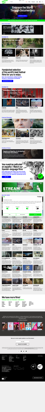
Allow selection (22, 214)
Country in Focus (6, 167)
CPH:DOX (3, 332)
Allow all (35, 214)
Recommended (24, 334)
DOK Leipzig (10, 331)
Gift (23, 387)
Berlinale (3, 331)
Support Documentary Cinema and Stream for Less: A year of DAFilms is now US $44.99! (22, 20)
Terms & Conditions (3, 388)
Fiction (9, 332)
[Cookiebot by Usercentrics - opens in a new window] (38, 196)
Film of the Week (6, 23)
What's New (11, 388)
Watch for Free (31, 333)
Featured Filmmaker (7, 132)
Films (29, 1)
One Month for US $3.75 (22, 15)
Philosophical (24, 331)
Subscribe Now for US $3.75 (8, 90)
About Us (3, 386)
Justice (10, 334)
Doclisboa (3, 335)
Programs (33, 1)
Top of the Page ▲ (40, 385)
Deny (9, 214)
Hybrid (10, 333)
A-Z (16, 386)
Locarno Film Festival (17, 332)
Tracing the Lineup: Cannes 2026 (6, 18)
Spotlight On (5, 41)
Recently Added (6, 224)
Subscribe (24, 386)
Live (26, 1)
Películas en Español (17, 335)
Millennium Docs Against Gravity (16, 360)
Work (30, 334)
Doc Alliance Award (3, 334)
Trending (30, 331)
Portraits (23, 332)
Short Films (23, 335)
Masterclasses (17, 333)
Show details (38, 211)
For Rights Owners (24, 389)
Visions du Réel (31, 332)
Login (37, 1)
